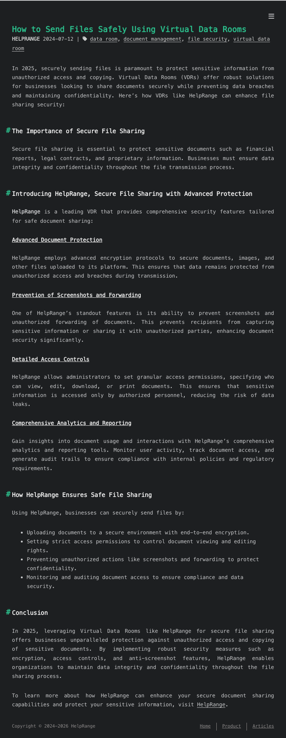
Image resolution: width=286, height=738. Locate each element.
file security (207, 39)
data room (104, 39)
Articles (263, 726)
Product (231, 726)
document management (153, 39)
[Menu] (271, 16)
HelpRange (211, 704)
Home (205, 726)
